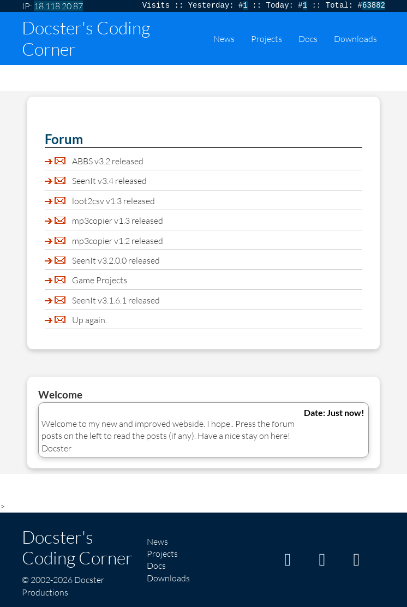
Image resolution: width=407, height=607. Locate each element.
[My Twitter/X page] (356, 562)
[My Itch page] (287, 562)
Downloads (355, 38)
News (224, 38)
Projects (266, 38)
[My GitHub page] (322, 562)
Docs (308, 38)
